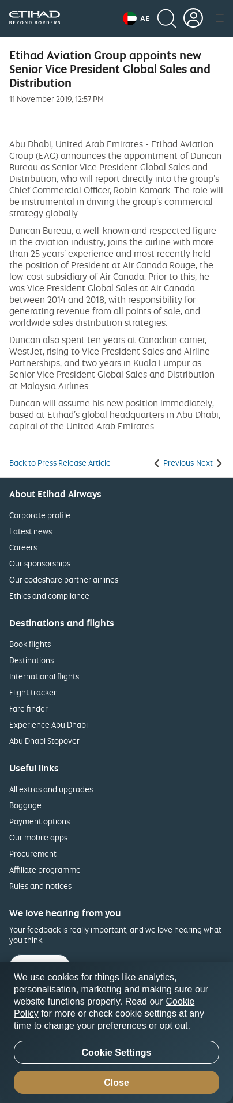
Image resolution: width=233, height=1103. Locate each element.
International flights (44, 676)
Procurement (33, 853)
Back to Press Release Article (60, 463)
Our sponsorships (39, 563)
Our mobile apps (38, 837)
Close (116, 1082)
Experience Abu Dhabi (48, 724)
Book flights (30, 643)
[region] (116, 1032)
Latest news (30, 531)
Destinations (31, 660)
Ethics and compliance (49, 595)
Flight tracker (33, 692)
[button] (136, 18)
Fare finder (28, 708)
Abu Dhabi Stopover (44, 740)
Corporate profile (39, 514)
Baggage (25, 805)
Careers (23, 547)
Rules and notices (40, 885)
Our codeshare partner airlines (63, 579)
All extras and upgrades (51, 788)
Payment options (39, 821)
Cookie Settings (117, 1053)
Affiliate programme (45, 869)
